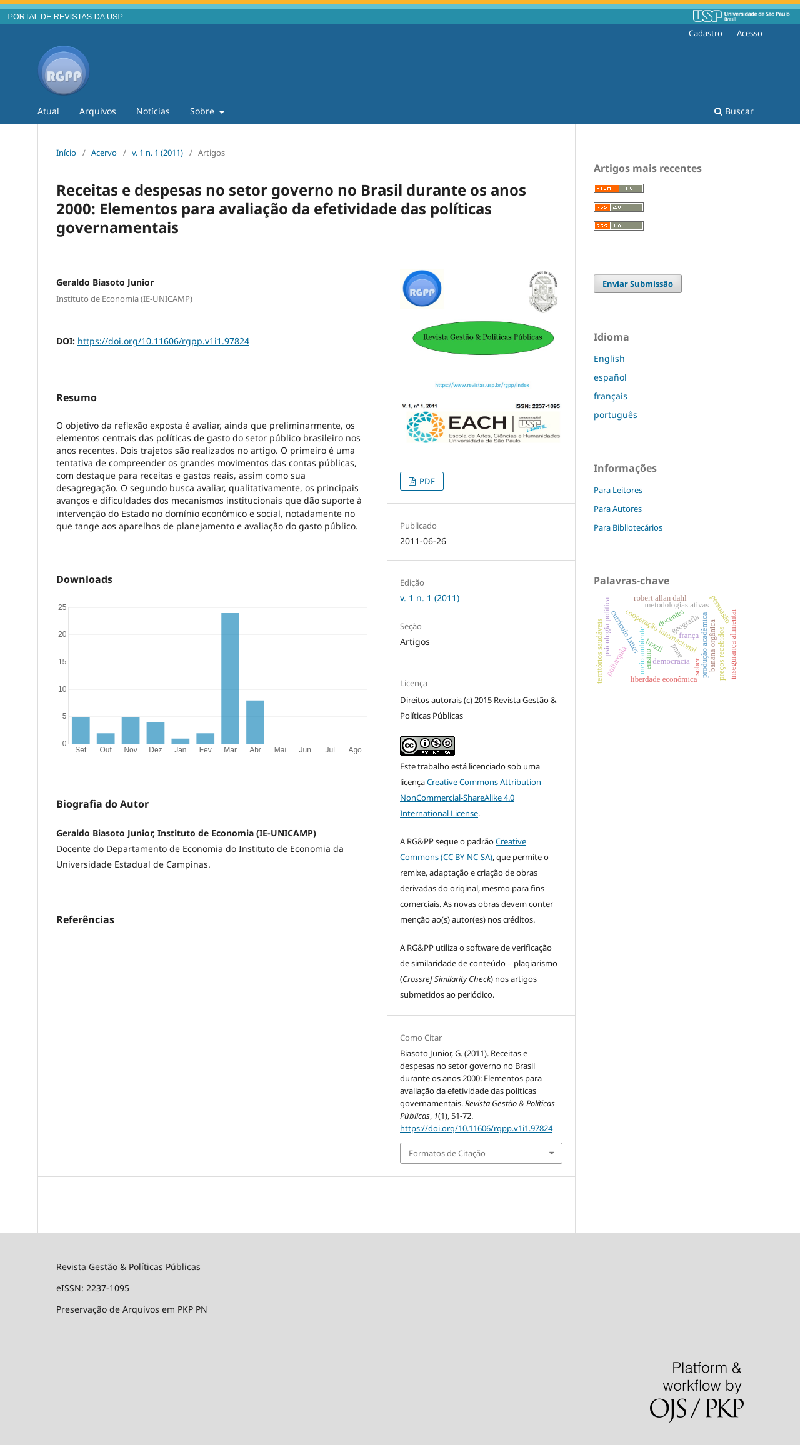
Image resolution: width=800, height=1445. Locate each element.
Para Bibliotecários (628, 527)
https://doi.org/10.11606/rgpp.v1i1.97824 (163, 341)
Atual (48, 111)
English (609, 358)
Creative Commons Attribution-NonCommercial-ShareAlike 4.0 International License (472, 797)
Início (66, 152)
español (610, 377)
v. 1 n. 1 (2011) (157, 152)
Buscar (734, 111)
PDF (426, 481)
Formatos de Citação (447, 1153)
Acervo (104, 152)
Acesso (749, 33)
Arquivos (97, 111)
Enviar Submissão (637, 283)
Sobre (203, 111)
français (611, 396)
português (616, 415)
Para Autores (618, 508)
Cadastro (705, 33)
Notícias (153, 111)
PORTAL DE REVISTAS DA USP (65, 16)
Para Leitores (618, 490)
